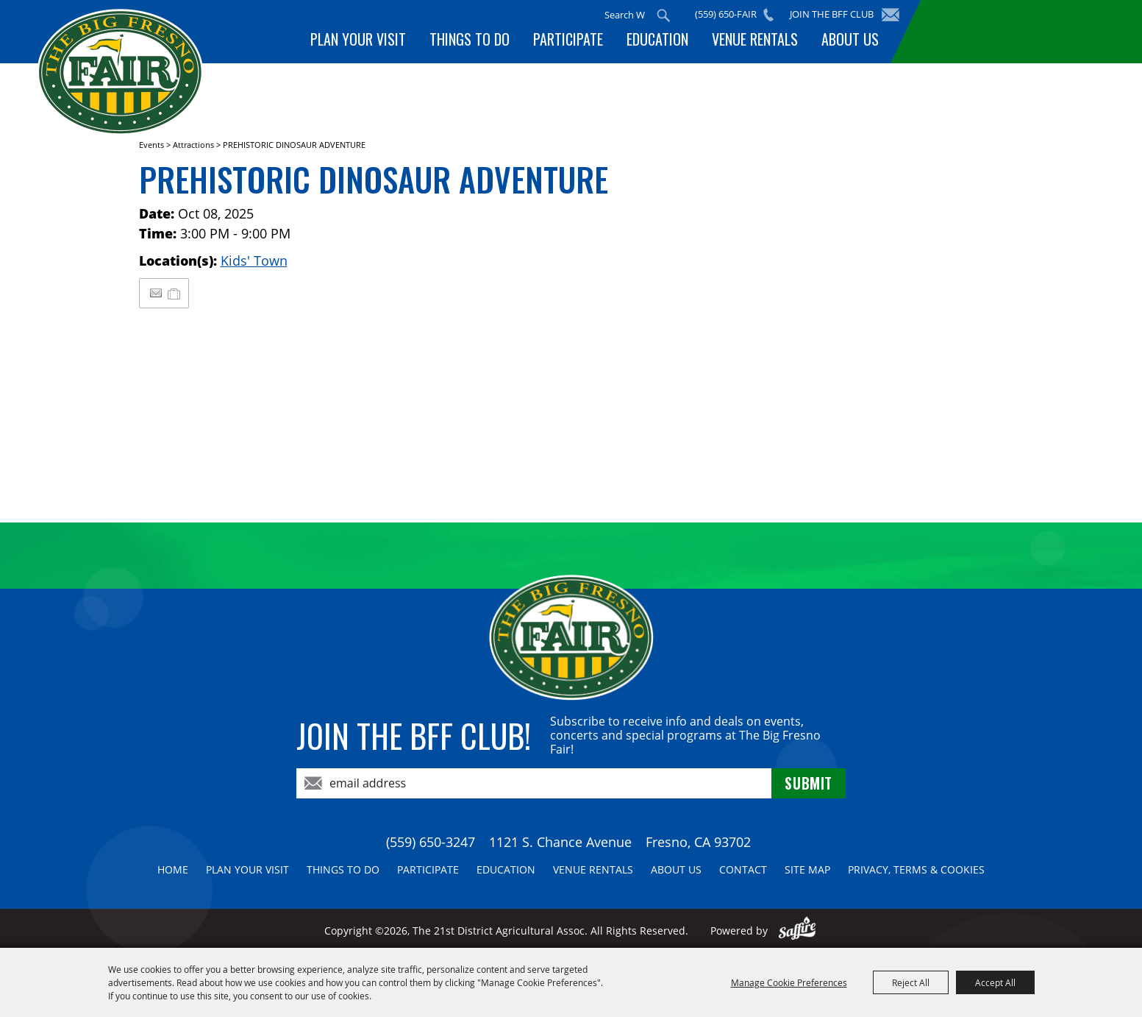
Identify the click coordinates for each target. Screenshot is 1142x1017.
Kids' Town (254, 260)
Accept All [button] (995, 982)
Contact (743, 869)
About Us (850, 39)
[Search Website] (624, 15)
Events (151, 144)
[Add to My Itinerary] (174, 293)
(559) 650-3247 (430, 842)
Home (172, 869)
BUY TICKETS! (1014, 31)
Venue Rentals (755, 39)
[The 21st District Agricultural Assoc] (120, 72)
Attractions (193, 144)
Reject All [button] (910, 982)
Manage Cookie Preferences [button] (789, 982)
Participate (568, 39)
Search (663, 15)
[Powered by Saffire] (797, 931)
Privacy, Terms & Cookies (916, 869)
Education (657, 39)
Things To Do (469, 39)
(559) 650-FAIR (726, 14)
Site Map (807, 869)
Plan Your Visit (358, 39)
